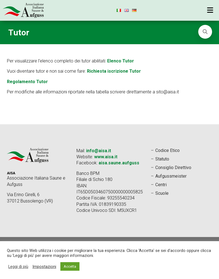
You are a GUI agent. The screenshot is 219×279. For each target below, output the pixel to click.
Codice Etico (167, 150)
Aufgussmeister (171, 176)
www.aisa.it (105, 156)
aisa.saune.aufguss (119, 162)
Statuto (162, 159)
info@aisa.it (98, 150)
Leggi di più (18, 266)
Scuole (162, 193)
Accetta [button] (70, 266)
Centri (161, 184)
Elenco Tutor (120, 61)
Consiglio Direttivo (173, 167)
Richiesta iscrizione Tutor (114, 71)
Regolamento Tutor (27, 81)
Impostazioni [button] (44, 266)
